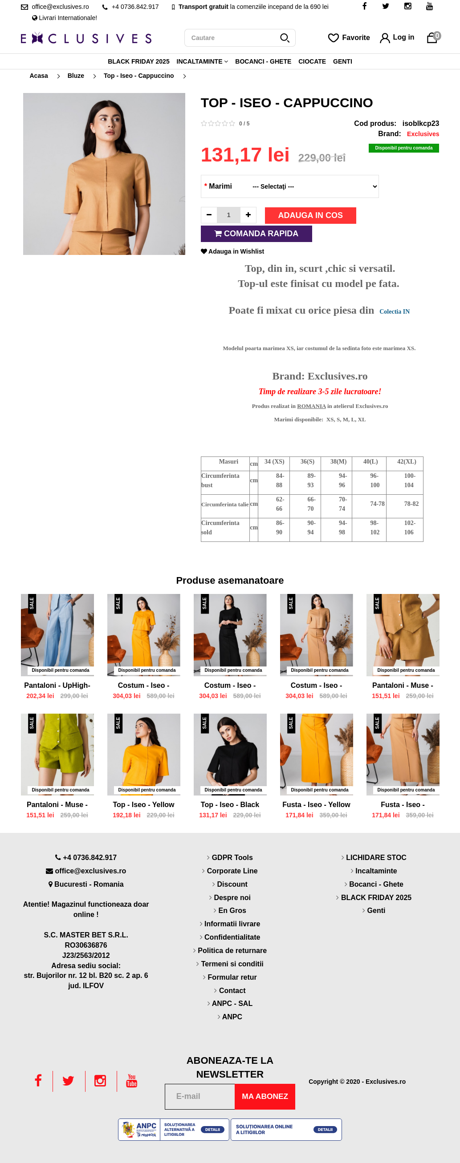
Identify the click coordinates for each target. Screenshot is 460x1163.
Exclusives (423, 133)
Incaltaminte (202, 61)
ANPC (232, 1017)
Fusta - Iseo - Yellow (316, 804)
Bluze (76, 75)
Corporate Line (232, 871)
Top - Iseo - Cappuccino (139, 75)
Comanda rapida (256, 233)
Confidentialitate (232, 937)
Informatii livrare (232, 924)
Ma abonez (264, 1096)
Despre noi (232, 897)
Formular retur (232, 977)
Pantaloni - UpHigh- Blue (57, 686)
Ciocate (312, 61)
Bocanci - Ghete (263, 61)
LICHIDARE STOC (376, 857)
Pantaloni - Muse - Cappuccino (402, 686)
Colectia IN (394, 311)
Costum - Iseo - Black (230, 686)
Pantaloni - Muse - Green (57, 806)
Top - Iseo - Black (230, 804)
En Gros (232, 910)
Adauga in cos (310, 215)
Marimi (218, 186)
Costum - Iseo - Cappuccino (316, 686)
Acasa (39, 75)
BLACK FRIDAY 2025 (139, 61)
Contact (232, 990)
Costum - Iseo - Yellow (144, 686)
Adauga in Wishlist (232, 251)
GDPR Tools (232, 857)
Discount (232, 884)
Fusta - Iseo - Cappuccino (403, 806)
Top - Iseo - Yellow (143, 804)
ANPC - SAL (232, 1003)
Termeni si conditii (232, 964)
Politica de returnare (232, 950)
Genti (342, 61)
